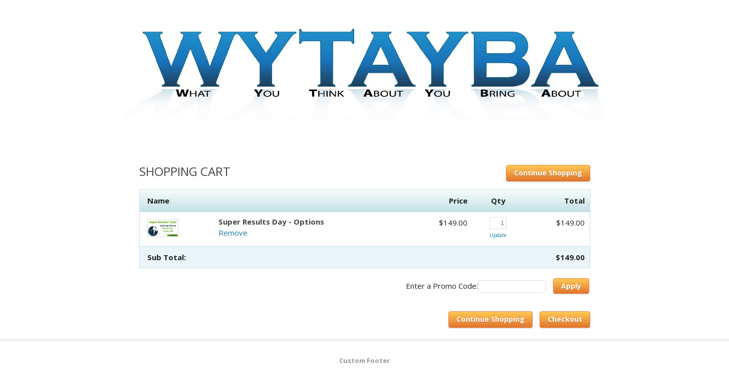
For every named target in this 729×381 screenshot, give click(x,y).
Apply (571, 286)
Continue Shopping (548, 172)
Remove (233, 233)
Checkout (565, 319)
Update (498, 235)
